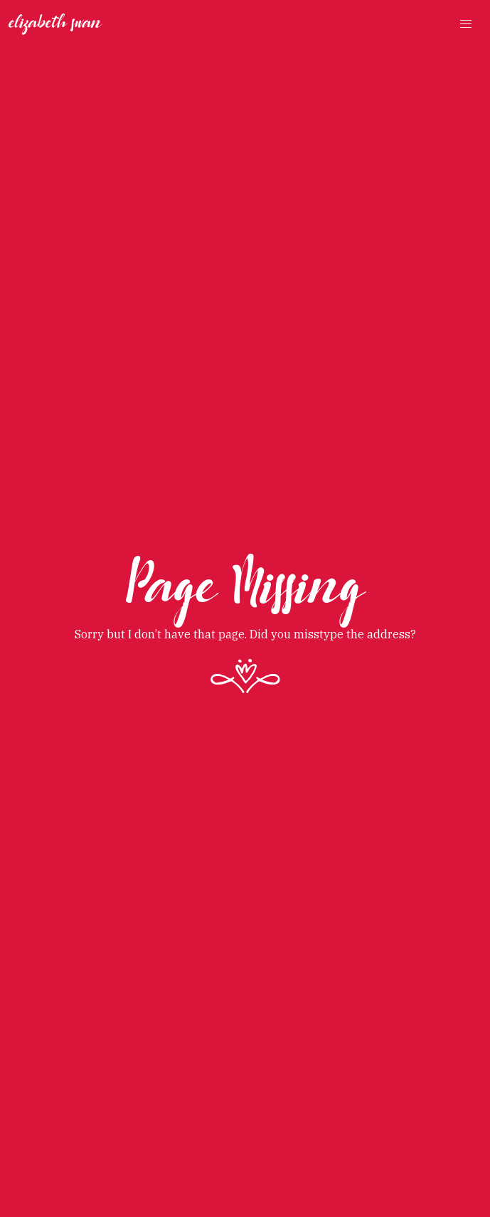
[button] (466, 24)
